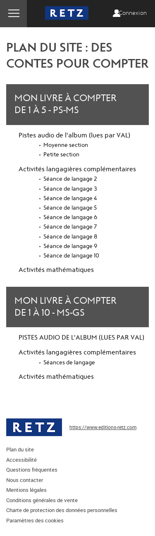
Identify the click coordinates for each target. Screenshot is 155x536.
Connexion (133, 13)
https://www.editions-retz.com (102, 427)
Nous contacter (24, 480)
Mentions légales (26, 489)
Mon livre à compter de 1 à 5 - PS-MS (65, 104)
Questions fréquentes (31, 469)
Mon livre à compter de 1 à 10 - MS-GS (65, 306)
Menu (13, 13)
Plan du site (20, 449)
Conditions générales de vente (42, 500)
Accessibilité (21, 459)
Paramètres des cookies (35, 520)
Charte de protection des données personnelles (61, 510)
